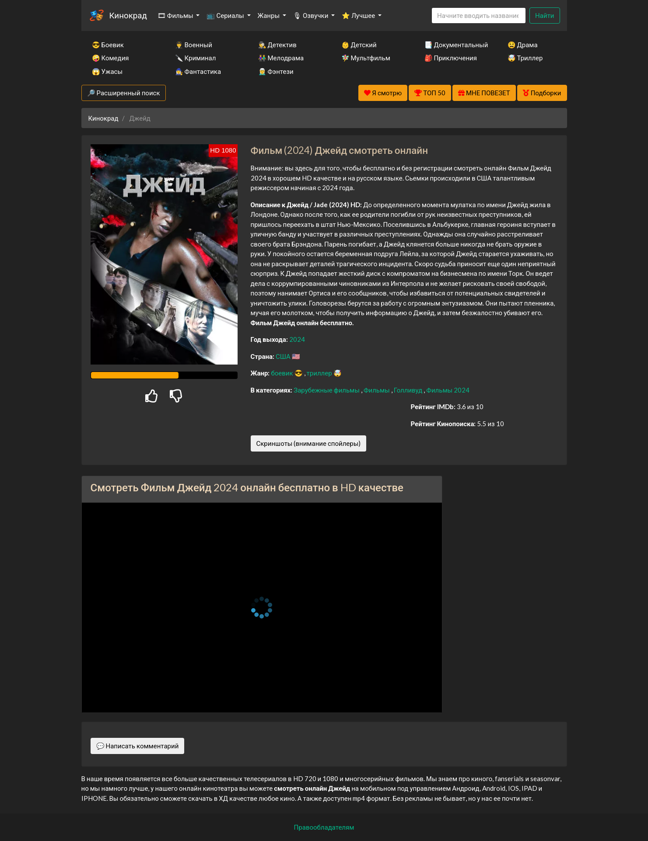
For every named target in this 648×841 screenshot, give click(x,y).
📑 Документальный (454, 45)
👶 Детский (359, 45)
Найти (544, 15)
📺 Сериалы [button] (226, 15)
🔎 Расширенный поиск (123, 93)
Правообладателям (324, 827)
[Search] (478, 15)
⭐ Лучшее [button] (359, 15)
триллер (320, 373)
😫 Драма (523, 45)
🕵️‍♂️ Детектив (277, 45)
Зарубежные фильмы (327, 390)
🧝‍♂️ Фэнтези (276, 71)
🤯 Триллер (525, 58)
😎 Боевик (108, 45)
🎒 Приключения (450, 58)
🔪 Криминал (195, 58)
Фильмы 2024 (447, 390)
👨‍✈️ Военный (193, 45)
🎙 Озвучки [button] (311, 15)
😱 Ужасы (107, 71)
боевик (282, 373)
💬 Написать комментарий (137, 746)
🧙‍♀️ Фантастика (198, 71)
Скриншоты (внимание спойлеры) (308, 443)
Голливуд (409, 390)
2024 (297, 339)
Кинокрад (128, 15)
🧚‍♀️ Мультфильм (365, 58)
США (284, 356)
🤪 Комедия (110, 58)
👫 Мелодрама (281, 58)
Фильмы (377, 390)
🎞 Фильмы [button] (176, 15)
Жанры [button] (269, 15)
